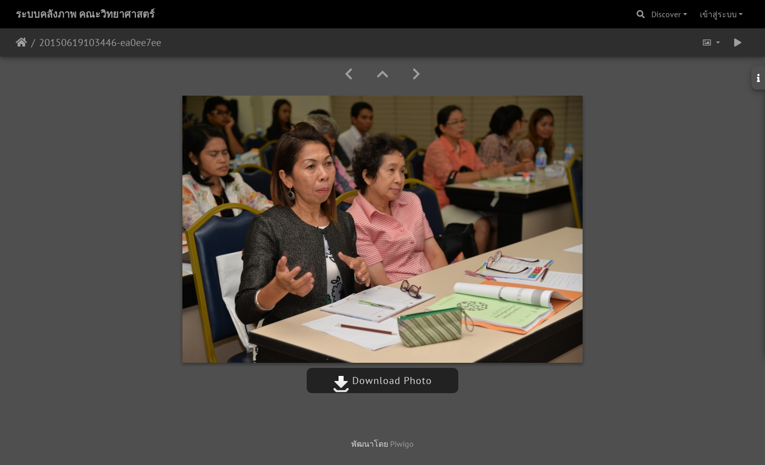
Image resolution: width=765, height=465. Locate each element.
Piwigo (402, 444)
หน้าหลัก (21, 42)
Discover (666, 14)
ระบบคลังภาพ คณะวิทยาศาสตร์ (85, 14)
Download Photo (382, 380)
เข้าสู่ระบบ (718, 14)
